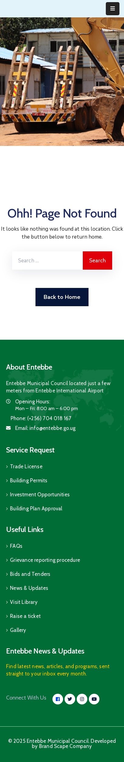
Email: (45, 428)
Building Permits (28, 480)
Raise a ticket (25, 616)
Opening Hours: (32, 402)
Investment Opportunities (40, 494)
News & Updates (29, 588)
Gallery (18, 630)
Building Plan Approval (36, 508)
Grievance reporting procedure (45, 560)
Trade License (26, 466)
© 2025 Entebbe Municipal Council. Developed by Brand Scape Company (62, 743)
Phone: (41, 418)
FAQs (16, 546)
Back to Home (62, 297)
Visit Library (24, 602)
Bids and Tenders (30, 574)
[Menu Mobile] (112, 8)
